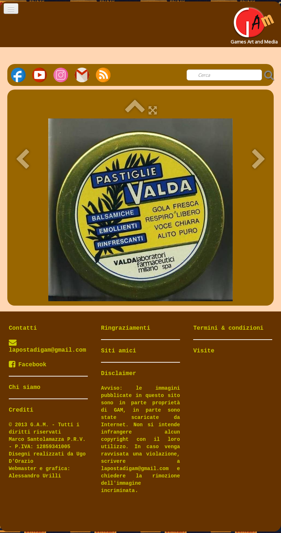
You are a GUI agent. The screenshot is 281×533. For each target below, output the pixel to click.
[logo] (253, 23)
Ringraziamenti (125, 328)
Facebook (27, 365)
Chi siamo (24, 387)
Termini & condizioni (228, 328)
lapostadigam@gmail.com (47, 350)
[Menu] (11, 8)
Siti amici (118, 351)
